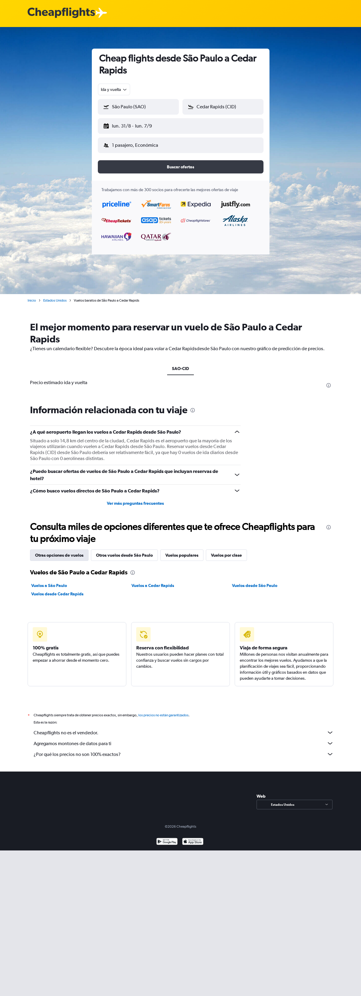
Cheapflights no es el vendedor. (184, 727)
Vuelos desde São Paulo (254, 580)
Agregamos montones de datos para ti (184, 738)
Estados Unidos (55, 295)
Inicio (32, 295)
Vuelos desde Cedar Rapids (57, 589)
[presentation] (328, 380)
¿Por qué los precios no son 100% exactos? (184, 749)
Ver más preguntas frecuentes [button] (135, 498)
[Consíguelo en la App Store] (193, 837)
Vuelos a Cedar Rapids (152, 580)
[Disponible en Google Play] (167, 837)
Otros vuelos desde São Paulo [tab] (124, 550)
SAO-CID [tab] (180, 363)
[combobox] (114, 89)
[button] (135, 125)
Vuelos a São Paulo (49, 580)
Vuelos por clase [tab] (226, 550)
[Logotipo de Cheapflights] (61, 13)
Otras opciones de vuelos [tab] (59, 550)
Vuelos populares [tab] (181, 550)
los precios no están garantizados (163, 710)
